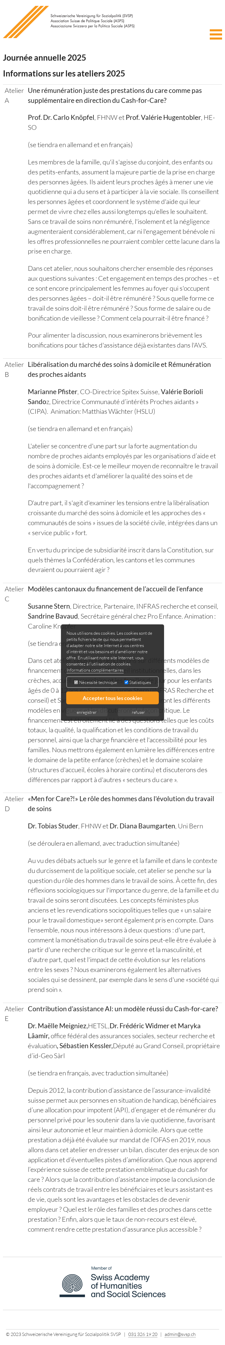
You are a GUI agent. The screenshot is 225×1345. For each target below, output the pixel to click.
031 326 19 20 (142, 1334)
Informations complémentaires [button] (95, 669)
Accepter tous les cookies (112, 697)
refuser (138, 711)
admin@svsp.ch (180, 1334)
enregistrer (87, 711)
